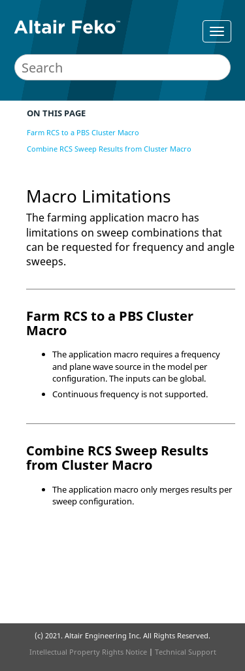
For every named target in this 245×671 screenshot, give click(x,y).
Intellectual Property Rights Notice (88, 652)
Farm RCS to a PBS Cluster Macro (83, 132)
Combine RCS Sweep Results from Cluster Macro (109, 149)
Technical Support (185, 652)
